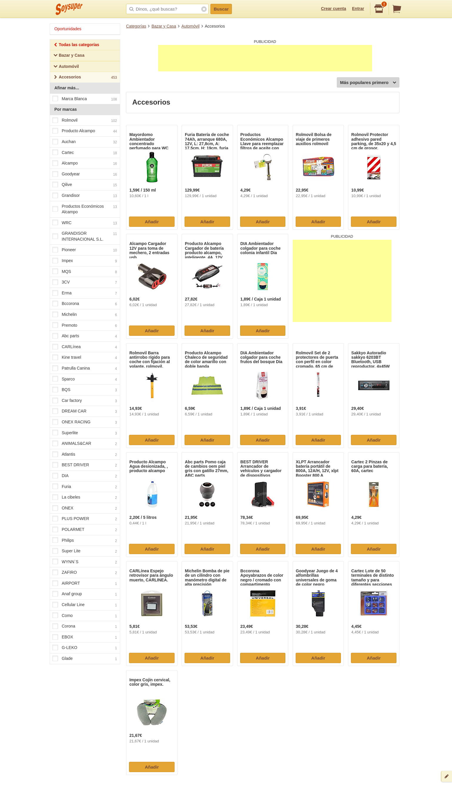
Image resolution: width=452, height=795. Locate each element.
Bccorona (84, 304)
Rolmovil (84, 120)
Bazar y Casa (163, 26)
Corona (84, 626)
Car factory (84, 400)
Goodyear (84, 174)
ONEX (84, 508)
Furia (84, 487)
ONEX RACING (84, 422)
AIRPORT (84, 583)
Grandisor (84, 195)
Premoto (84, 325)
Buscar (221, 8)
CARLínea (84, 347)
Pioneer (84, 250)
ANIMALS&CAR (84, 443)
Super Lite (84, 551)
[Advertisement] (265, 58)
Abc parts (84, 336)
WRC (84, 223)
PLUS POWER (84, 519)
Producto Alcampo (84, 131)
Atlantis (84, 454)
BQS (84, 390)
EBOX (84, 637)
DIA (84, 476)
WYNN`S (84, 562)
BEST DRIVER (84, 465)
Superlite (84, 433)
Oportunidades (67, 28)
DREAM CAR (84, 411)
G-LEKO (84, 648)
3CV (84, 282)
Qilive (84, 185)
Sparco (84, 379)
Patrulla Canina (84, 368)
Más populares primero (368, 82)
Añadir (152, 221)
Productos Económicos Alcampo (84, 209)
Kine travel (84, 358)
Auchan (84, 142)
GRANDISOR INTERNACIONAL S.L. (84, 236)
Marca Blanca (84, 99)
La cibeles (84, 497)
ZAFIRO (84, 573)
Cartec (84, 153)
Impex (84, 261)
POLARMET (84, 529)
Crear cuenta (333, 8)
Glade (84, 658)
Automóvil (190, 26)
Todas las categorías (76, 45)
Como (84, 616)
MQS (84, 272)
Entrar (358, 8)
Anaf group (84, 594)
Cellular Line (84, 605)
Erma (84, 293)
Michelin (84, 314)
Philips (84, 540)
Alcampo (84, 163)
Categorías (136, 26)
